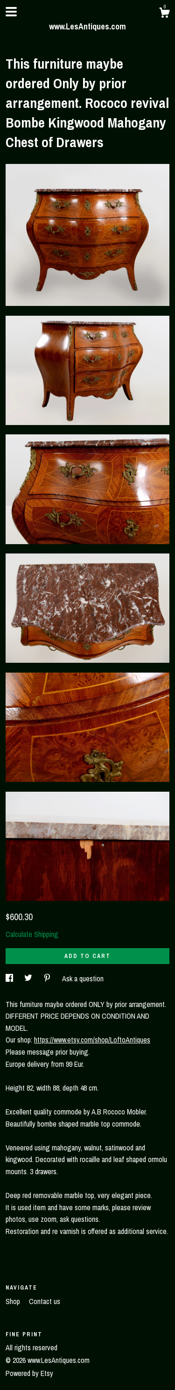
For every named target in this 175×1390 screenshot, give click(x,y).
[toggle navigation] (11, 11)
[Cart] (164, 14)
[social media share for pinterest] (48, 978)
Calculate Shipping (32, 934)
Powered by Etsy (29, 1373)
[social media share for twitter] (29, 978)
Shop (14, 1301)
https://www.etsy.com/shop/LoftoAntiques (92, 1040)
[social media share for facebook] (10, 978)
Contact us (44, 1301)
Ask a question (83, 978)
